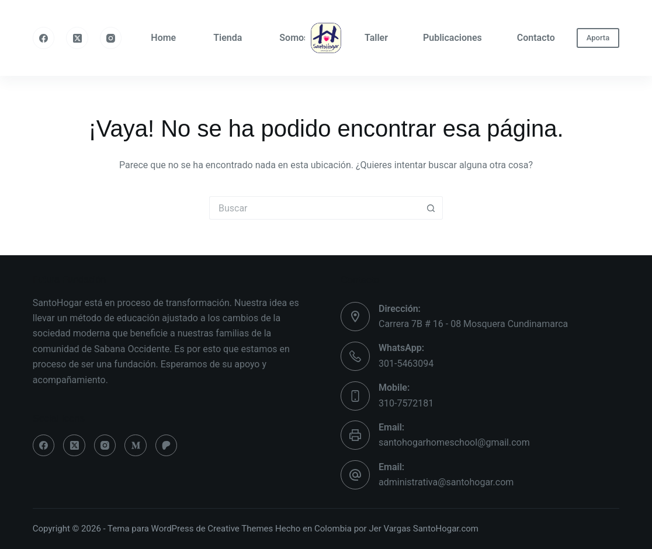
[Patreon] (166, 446)
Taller (376, 37)
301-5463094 (406, 363)
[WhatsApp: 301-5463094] (355, 356)
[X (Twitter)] (77, 38)
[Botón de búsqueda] (431, 208)
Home (163, 37)
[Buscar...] (314, 208)
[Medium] (135, 446)
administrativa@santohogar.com (446, 482)
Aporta (598, 37)
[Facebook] (44, 38)
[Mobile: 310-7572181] (355, 396)
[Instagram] (111, 38)
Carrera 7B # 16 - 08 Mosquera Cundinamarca (473, 323)
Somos (293, 37)
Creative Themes (240, 528)
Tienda (227, 37)
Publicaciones (452, 37)
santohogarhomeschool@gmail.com (454, 442)
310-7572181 (406, 403)
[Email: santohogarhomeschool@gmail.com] (355, 435)
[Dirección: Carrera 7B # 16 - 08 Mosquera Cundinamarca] (355, 316)
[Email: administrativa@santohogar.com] (355, 474)
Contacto (536, 37)
